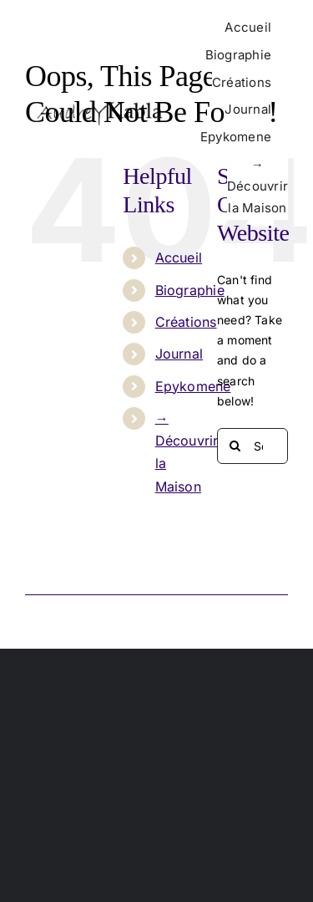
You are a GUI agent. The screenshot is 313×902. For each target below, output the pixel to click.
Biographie (190, 290)
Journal (179, 353)
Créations (186, 321)
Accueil (178, 257)
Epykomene (193, 386)
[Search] (235, 446)
